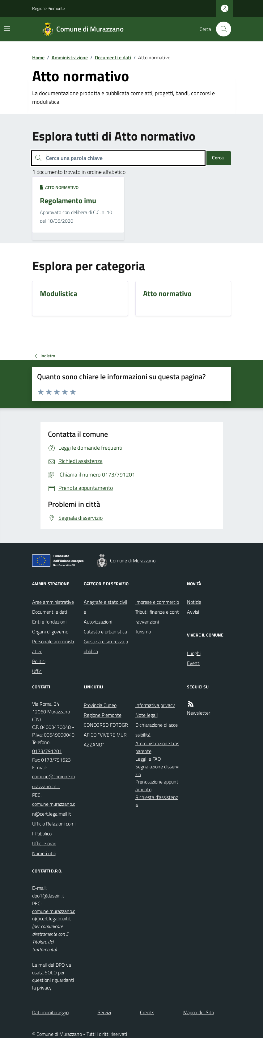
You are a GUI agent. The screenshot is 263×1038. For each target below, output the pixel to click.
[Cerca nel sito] (221, 29)
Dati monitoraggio (50, 1012)
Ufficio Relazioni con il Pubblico (53, 828)
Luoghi (194, 653)
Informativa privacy (155, 705)
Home (38, 57)
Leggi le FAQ (148, 759)
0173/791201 (47, 751)
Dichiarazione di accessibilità (156, 729)
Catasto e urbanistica (105, 631)
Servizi (104, 1012)
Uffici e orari (44, 843)
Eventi (193, 663)
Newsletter (198, 713)
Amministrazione (70, 57)
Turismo (143, 631)
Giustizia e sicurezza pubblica (106, 646)
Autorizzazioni (98, 621)
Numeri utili (44, 853)
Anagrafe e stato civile (105, 607)
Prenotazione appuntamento (156, 785)
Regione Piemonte (48, 8)
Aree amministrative (53, 602)
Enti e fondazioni (49, 621)
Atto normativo (59, 187)
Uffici (37, 671)
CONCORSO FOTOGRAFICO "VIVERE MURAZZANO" (106, 734)
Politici (38, 661)
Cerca (218, 157)
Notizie (194, 602)
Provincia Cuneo (100, 705)
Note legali (146, 715)
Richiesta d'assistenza (156, 801)
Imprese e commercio (157, 602)
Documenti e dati (113, 57)
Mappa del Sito (198, 1012)
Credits (147, 1012)
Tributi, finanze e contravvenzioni (157, 616)
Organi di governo (50, 631)
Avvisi (193, 612)
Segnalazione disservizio (157, 770)
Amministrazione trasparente (157, 747)
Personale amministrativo (53, 646)
